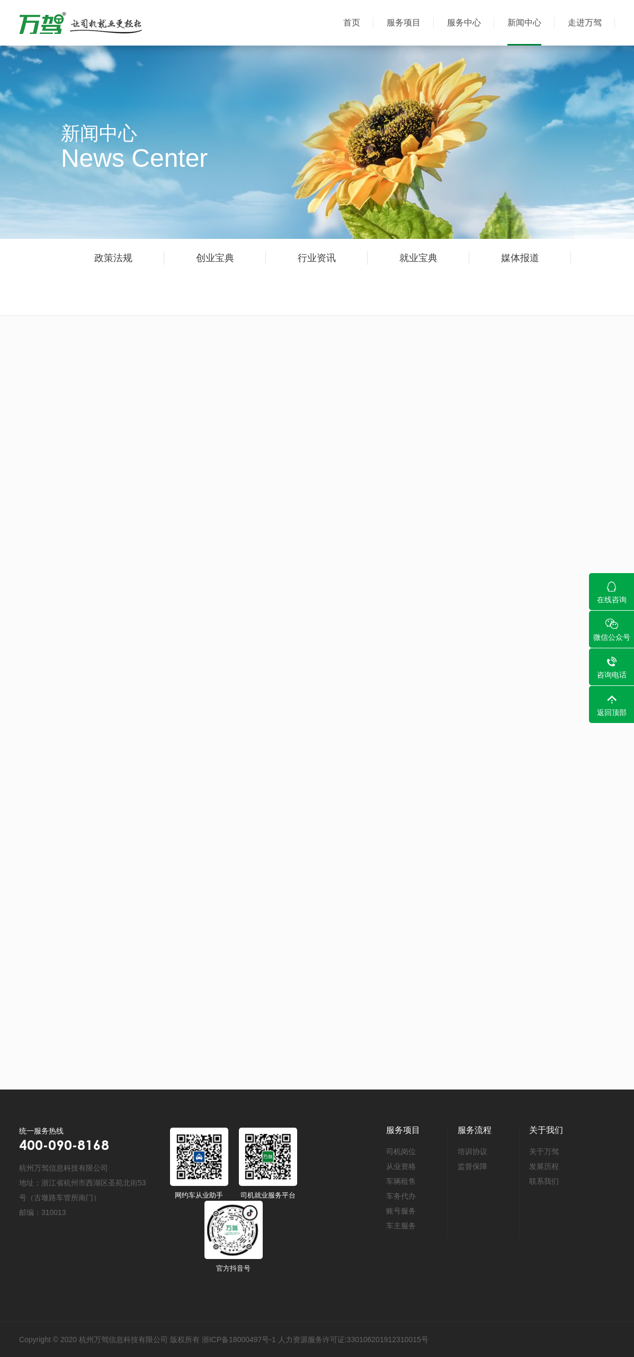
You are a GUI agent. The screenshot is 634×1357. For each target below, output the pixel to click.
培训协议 (472, 1151)
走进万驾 (585, 22)
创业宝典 (216, 258)
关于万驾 (544, 1151)
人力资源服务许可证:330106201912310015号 (353, 1339)
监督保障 (472, 1166)
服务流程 (475, 1130)
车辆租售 (401, 1181)
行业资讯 (321, 258)
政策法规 (113, 258)
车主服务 (401, 1225)
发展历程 (544, 1166)
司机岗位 (401, 1151)
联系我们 (544, 1181)
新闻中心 (524, 22)
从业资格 (401, 1166)
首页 (351, 22)
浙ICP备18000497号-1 (239, 1339)
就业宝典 (430, 258)
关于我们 (546, 1130)
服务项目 (404, 22)
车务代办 (401, 1196)
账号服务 (401, 1211)
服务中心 (464, 22)
